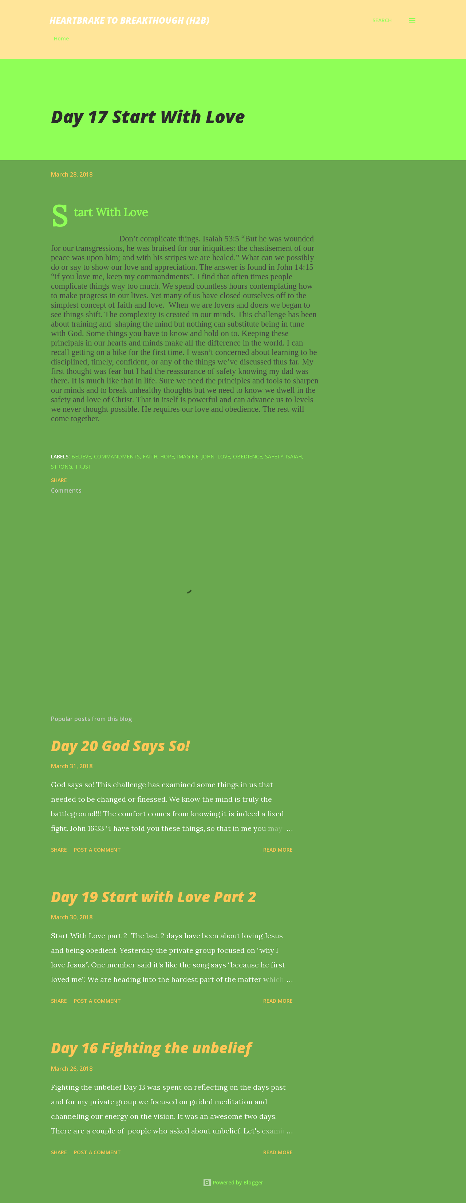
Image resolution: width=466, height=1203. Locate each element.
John (207, 456)
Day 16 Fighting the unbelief (151, 1048)
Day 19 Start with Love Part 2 (153, 897)
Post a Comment (97, 849)
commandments (117, 456)
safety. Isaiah (283, 456)
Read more (278, 849)
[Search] (382, 20)
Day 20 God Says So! (120, 745)
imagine (187, 456)
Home (61, 38)
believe (81, 456)
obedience (247, 456)
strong (61, 466)
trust (83, 466)
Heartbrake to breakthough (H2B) (129, 20)
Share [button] (59, 480)
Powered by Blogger (233, 1182)
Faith (150, 456)
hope (167, 456)
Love (223, 456)
